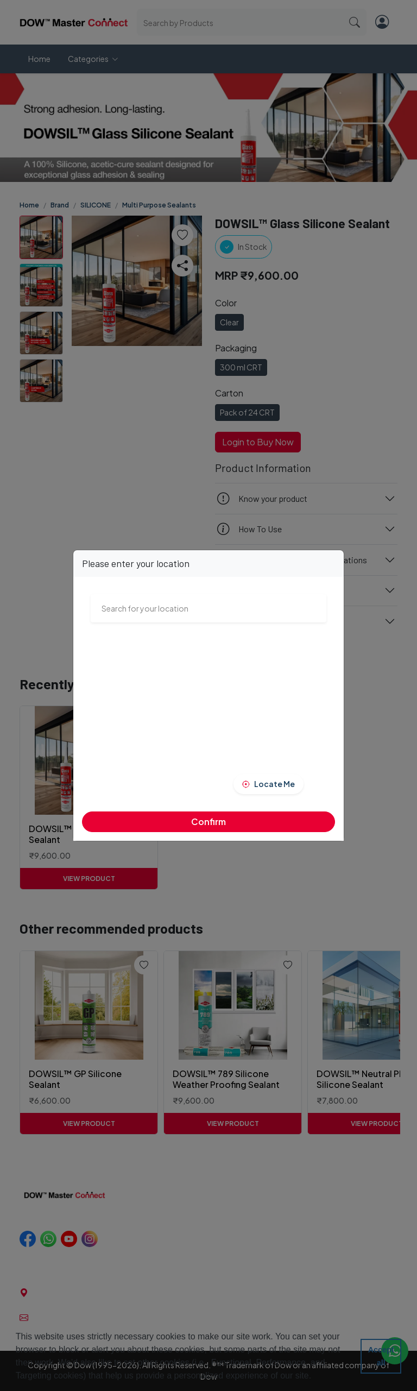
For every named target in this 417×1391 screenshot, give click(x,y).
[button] (315, 1377)
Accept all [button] (381, 1356)
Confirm (208, 821)
